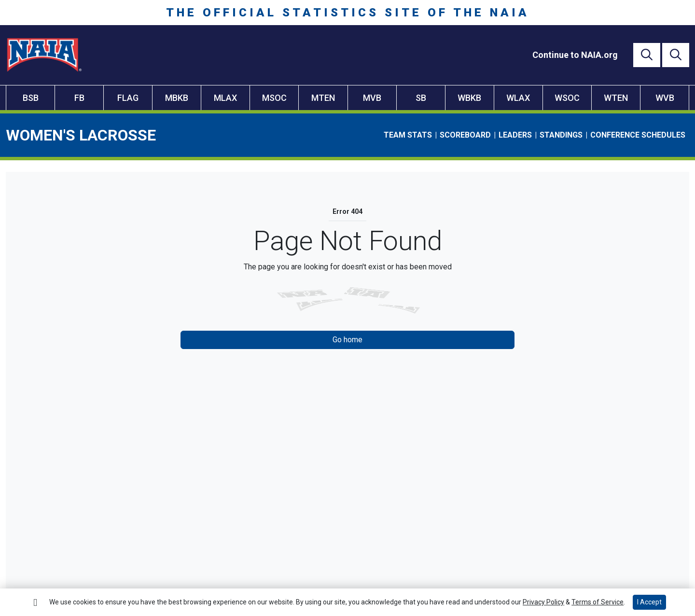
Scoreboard (465, 135)
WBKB (469, 98)
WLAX (518, 98)
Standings (561, 135)
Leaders (515, 135)
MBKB (176, 98)
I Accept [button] (649, 602)
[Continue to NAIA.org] (575, 54)
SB (421, 98)
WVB (664, 98)
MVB (372, 98)
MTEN (323, 98)
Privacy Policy (543, 602)
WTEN (616, 98)
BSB (31, 98)
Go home (347, 339)
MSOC (274, 98)
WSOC (567, 98)
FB (79, 98)
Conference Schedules (637, 135)
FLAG (128, 98)
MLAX (225, 98)
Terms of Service (597, 602)
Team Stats (408, 135)
